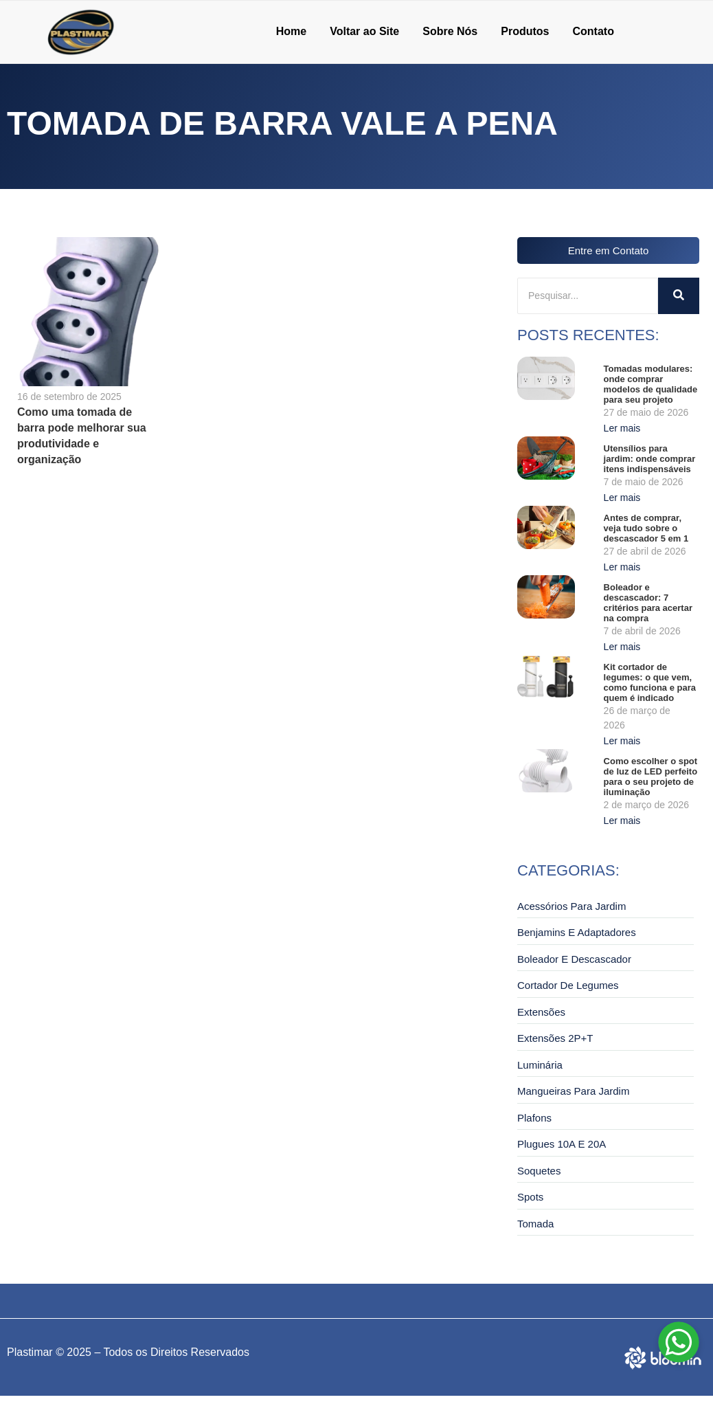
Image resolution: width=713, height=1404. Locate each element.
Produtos (525, 31)
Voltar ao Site (364, 31)
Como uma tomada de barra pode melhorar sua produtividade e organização (81, 435)
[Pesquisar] (587, 296)
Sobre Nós (449, 31)
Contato (592, 31)
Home (291, 31)
